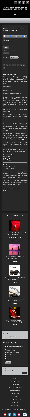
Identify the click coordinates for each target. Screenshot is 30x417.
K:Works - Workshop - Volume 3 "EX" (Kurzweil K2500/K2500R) (15, 299)
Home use (9, 356)
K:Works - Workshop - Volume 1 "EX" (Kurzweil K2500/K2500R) (15, 257)
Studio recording (11, 350)
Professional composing (13, 352)
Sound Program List (8, 160)
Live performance (11, 354)
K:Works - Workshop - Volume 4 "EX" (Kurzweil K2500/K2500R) (15, 321)
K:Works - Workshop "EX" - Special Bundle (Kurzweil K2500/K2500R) (14, 233)
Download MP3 (7, 40)
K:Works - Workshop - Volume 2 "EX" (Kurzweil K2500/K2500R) (15, 278)
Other (8, 359)
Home (3, 20)
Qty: (4, 57)
